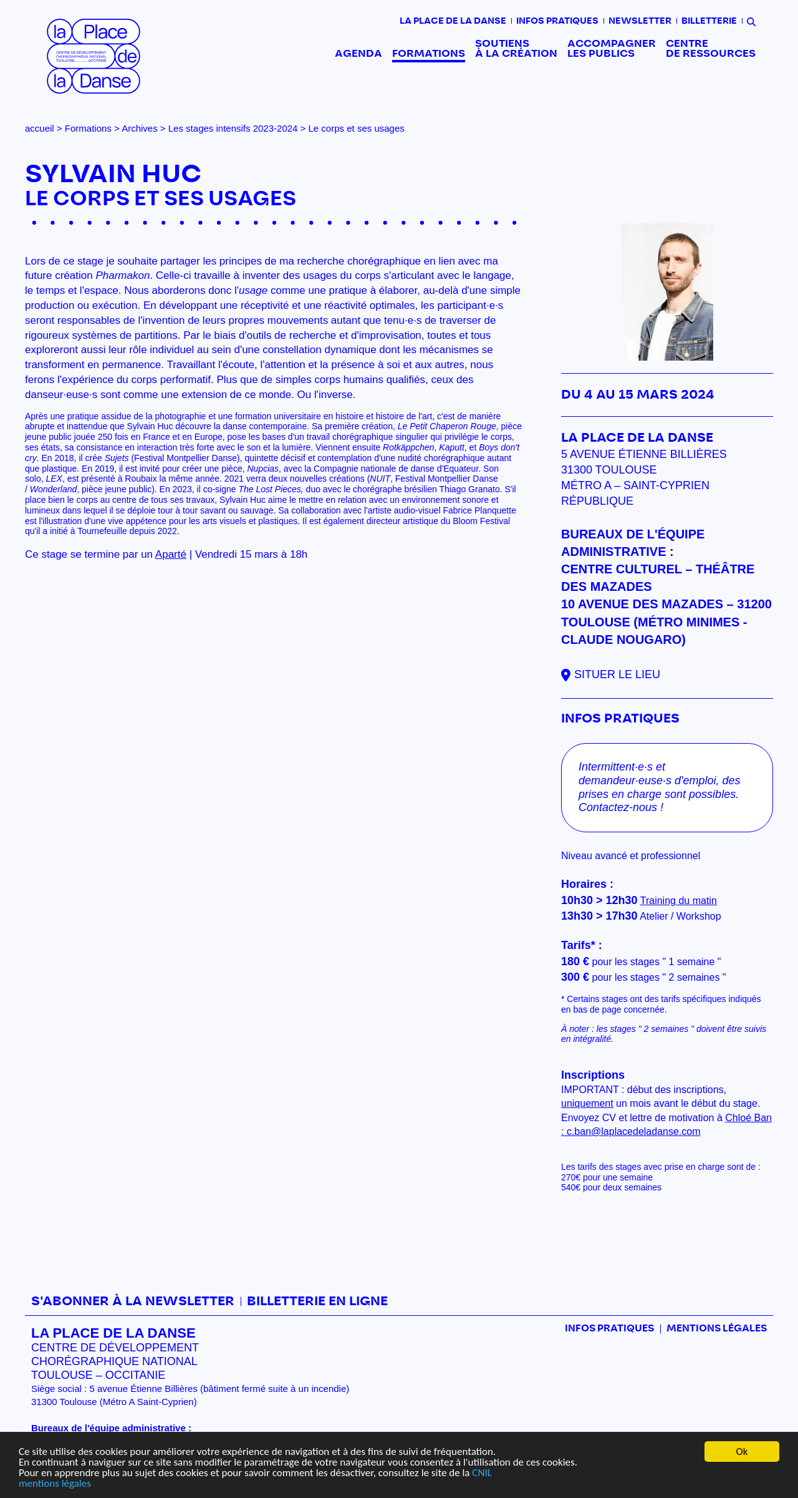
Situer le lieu (617, 674)
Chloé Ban (748, 1117)
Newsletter (639, 21)
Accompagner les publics (611, 49)
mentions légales (55, 1484)
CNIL (481, 1473)
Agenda (358, 54)
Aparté (170, 554)
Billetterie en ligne (317, 1301)
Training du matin (678, 900)
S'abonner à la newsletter (132, 1301)
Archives (140, 128)
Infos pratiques (557, 21)
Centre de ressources (711, 49)
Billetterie (709, 21)
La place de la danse (453, 21)
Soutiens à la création (516, 49)
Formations (428, 54)
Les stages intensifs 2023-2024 (233, 128)
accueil (39, 128)
